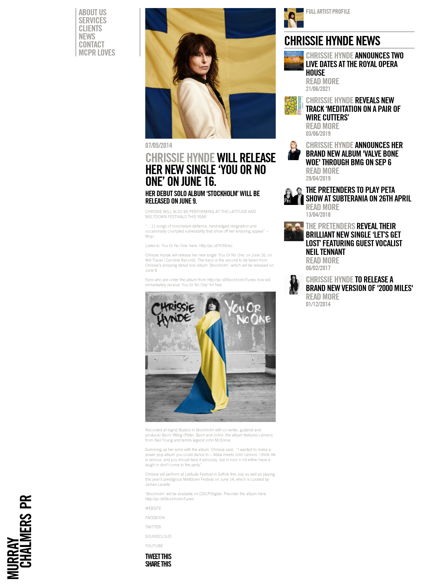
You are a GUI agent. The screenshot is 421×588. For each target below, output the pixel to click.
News (87, 36)
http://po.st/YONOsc (216, 245)
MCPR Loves (97, 52)
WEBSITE (153, 508)
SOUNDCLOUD (158, 536)
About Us (92, 12)
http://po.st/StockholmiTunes (231, 279)
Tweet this (158, 556)
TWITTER (153, 527)
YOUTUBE (154, 545)
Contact (91, 44)
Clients (90, 28)
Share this (158, 563)
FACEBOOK (155, 517)
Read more (322, 81)
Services (92, 20)
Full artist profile (328, 11)
